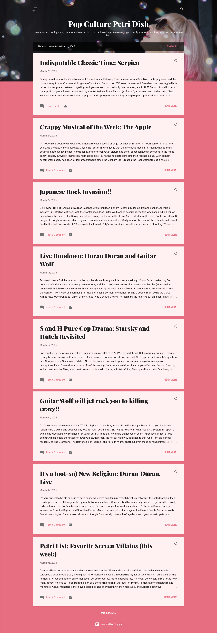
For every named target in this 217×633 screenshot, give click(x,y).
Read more (170, 105)
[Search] (182, 9)
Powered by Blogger (108, 624)
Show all (173, 46)
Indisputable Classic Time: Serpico (90, 62)
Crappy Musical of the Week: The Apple (95, 127)
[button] (175, 61)
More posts (108, 613)
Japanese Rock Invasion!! (75, 191)
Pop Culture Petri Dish (108, 24)
